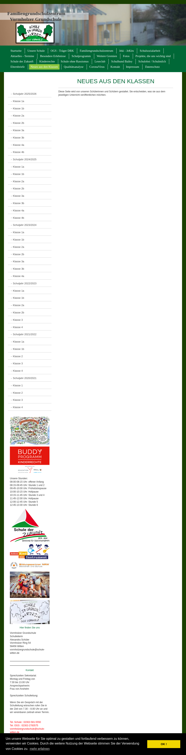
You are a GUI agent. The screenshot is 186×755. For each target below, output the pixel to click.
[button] (143, 744)
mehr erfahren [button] (40, 748)
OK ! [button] (164, 744)
